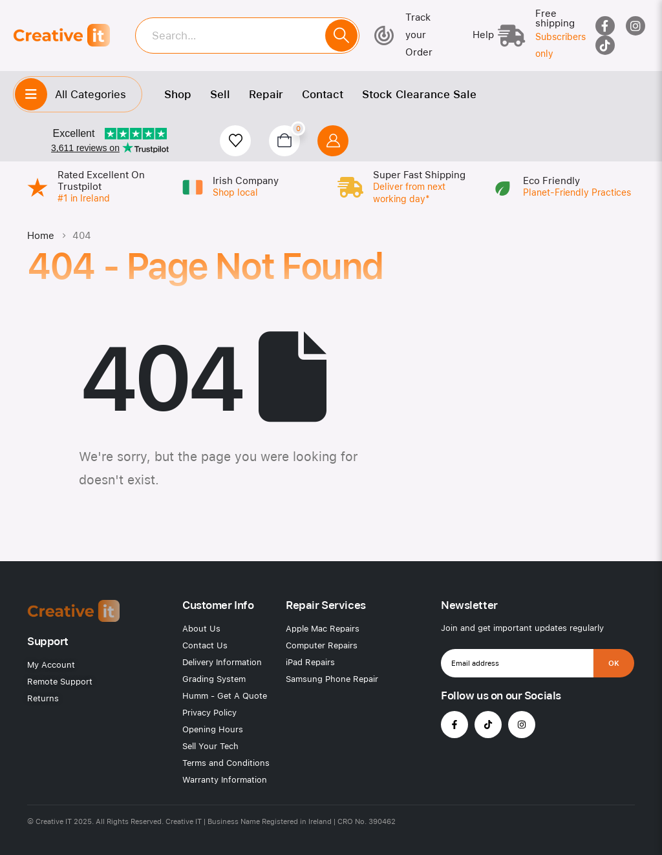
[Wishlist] (235, 140)
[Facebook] (605, 26)
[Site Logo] (61, 35)
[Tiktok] (605, 45)
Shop (177, 94)
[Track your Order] (411, 35)
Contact (322, 94)
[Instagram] (635, 26)
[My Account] (332, 140)
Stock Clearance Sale (419, 94)
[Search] (341, 35)
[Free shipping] (536, 35)
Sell (220, 94)
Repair (266, 94)
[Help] (474, 35)
